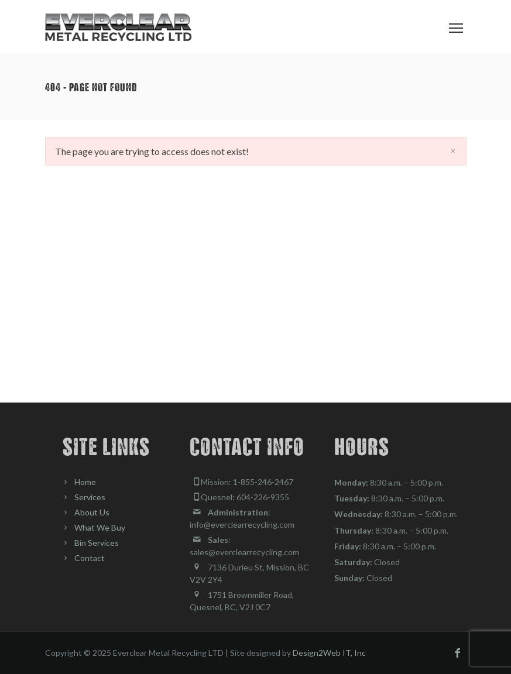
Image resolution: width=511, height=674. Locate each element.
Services (89, 497)
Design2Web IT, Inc (329, 653)
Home (85, 482)
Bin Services (96, 543)
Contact (89, 558)
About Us (91, 512)
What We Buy (99, 527)
